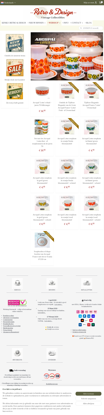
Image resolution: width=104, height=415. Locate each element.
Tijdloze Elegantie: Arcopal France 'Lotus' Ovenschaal (91, 105)
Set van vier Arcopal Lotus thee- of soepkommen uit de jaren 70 (42, 142)
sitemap (50, 411)
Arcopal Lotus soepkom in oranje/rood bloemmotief (66, 217)
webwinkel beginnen (61, 411)
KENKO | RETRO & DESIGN (14, 23)
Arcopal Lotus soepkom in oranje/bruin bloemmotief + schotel (66, 180)
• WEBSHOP (54, 23)
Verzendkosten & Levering (11, 326)
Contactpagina (8, 320)
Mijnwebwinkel (79, 411)
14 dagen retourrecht (79, 332)
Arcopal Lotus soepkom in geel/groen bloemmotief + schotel (42, 217)
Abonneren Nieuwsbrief (11, 332)
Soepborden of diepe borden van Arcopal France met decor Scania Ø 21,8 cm (42, 255)
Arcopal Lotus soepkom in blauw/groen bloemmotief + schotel (91, 180)
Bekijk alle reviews (53, 327)
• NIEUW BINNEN (37, 23)
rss (54, 411)
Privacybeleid (7, 330)
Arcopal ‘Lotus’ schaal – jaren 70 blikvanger (42, 103)
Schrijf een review (53, 329)
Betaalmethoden (8, 324)
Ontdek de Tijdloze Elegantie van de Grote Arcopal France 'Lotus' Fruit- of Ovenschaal (67, 106)
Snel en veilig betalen (79, 330)
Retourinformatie (8, 322)
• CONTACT (76, 23)
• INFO (65, 23)
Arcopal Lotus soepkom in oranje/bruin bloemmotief (66, 141)
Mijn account (90, 2)
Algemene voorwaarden (11, 317)
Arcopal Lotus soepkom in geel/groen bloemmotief (42, 180)
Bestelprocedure (8, 315)
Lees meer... (58, 304)
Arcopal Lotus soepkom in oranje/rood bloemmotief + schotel (91, 217)
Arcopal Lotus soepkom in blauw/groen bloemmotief (91, 141)
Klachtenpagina (8, 328)
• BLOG (88, 23)
